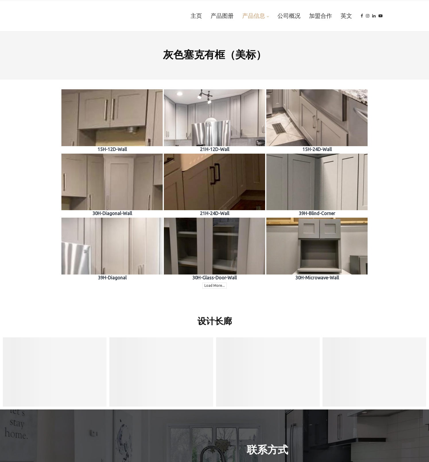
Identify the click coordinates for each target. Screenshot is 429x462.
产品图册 (222, 15)
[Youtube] (380, 15)
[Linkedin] (374, 15)
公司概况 (288, 15)
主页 (196, 15)
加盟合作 (320, 15)
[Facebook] (362, 15)
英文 (346, 15)
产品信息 (253, 15)
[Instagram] (367, 15)
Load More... (214, 285)
